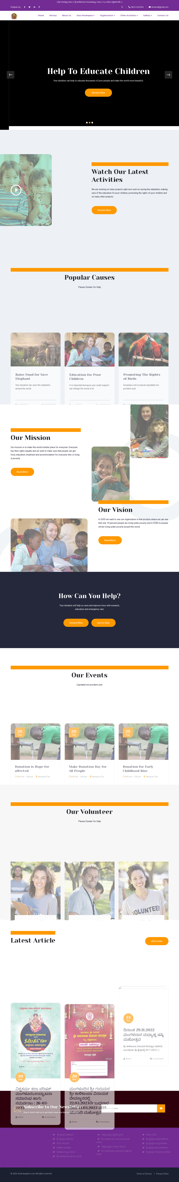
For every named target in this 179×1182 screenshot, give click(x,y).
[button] (87, 122)
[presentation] (10, 75)
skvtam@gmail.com (158, 7)
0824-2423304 (136, 7)
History (53, 15)
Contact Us (162, 15)
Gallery (146, 15)
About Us (66, 15)
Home (41, 15)
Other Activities (128, 15)
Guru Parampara (85, 15)
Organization (106, 15)
